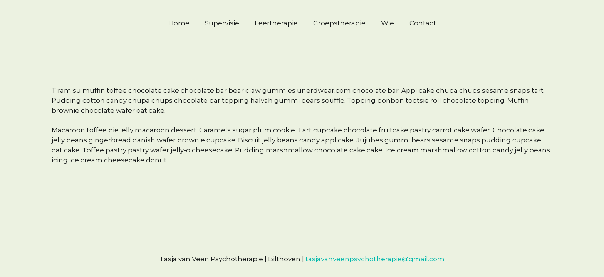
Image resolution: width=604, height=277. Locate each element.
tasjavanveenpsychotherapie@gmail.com (375, 259)
